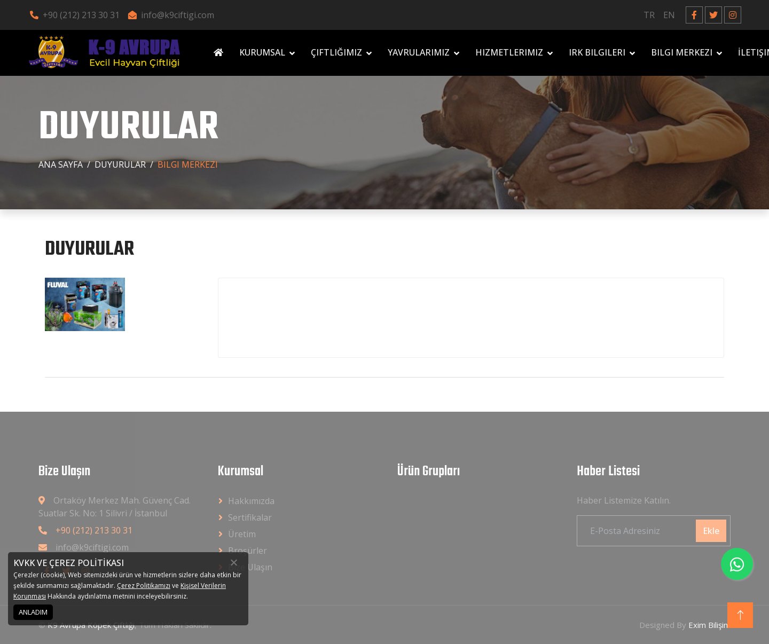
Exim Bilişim (709, 624)
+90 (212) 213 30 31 (75, 15)
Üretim (242, 534)
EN (669, 15)
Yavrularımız (419, 52)
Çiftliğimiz (336, 52)
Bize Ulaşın (250, 567)
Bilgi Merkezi (681, 52)
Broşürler (247, 550)
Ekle (711, 531)
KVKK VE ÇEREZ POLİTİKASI (68, 562)
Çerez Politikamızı (143, 585)
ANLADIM (33, 612)
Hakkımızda (251, 501)
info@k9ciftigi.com (171, 15)
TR (649, 15)
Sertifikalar (250, 517)
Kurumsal (262, 52)
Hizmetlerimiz (509, 52)
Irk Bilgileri (597, 52)
